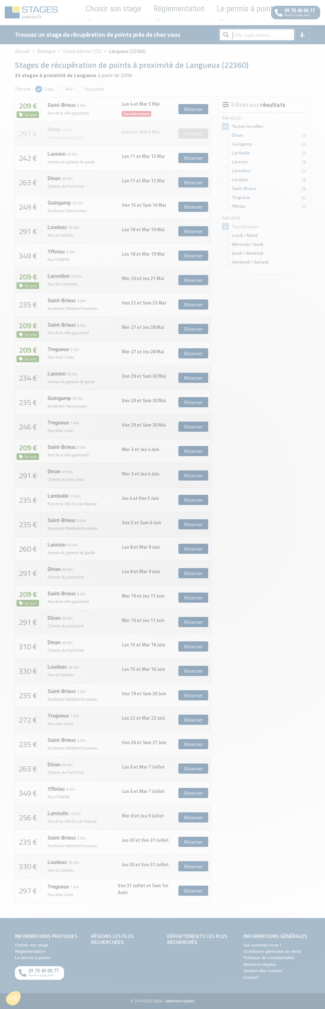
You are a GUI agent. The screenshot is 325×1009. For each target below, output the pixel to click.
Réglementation (130, 13)
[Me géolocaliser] (302, 35)
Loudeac (240, 179)
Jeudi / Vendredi (247, 253)
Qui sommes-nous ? (262, 944)
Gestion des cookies (262, 970)
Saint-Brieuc (244, 188)
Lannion (240, 161)
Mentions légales (259, 964)
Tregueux (241, 197)
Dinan (237, 135)
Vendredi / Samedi (250, 262)
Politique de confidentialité (268, 957)
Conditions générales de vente (272, 951)
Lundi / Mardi (244, 235)
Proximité (94, 89)
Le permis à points (177, 13)
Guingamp (242, 144)
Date (49, 89)
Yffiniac (238, 206)
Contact (251, 977)
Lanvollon (241, 170)
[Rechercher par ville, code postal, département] (257, 35)
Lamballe (241, 152)
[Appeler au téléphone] (295, 12)
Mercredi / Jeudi (247, 244)
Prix (69, 89)
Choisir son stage (85, 13)
